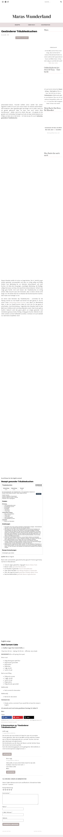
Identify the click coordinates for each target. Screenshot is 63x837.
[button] (7, 717)
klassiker (10, 722)
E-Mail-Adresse (7, 814)
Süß (28, 720)
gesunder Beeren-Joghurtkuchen (26, 574)
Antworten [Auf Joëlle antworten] (7, 754)
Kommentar (6, 793)
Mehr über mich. (53, 63)
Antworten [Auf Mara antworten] (10, 772)
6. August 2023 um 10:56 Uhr (12, 760)
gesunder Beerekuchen (19, 567)
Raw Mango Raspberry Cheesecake (27, 570)
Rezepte (17, 25)
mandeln (15, 722)
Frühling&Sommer (19, 720)
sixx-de (46, 101)
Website (4, 820)
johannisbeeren (4, 722)
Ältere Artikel (38, 833)
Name (4, 808)
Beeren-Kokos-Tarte (31, 565)
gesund (39, 720)
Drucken (38, 493)
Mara (7, 758)
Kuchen (25, 720)
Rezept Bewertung (7, 787)
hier (54, 129)
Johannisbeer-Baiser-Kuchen (17, 302)
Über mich (31, 25)
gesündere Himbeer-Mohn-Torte (28, 572)
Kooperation (45, 25)
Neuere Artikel (6, 833)
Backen (12, 720)
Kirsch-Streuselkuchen (25, 568)
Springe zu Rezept (22, 37)
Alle (10, 720)
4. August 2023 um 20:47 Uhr (8, 733)
